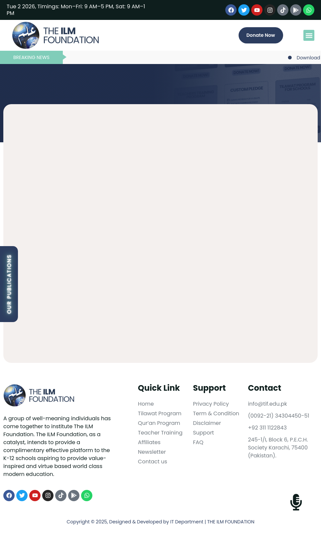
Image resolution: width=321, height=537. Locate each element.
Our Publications (9, 284)
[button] (308, 35)
